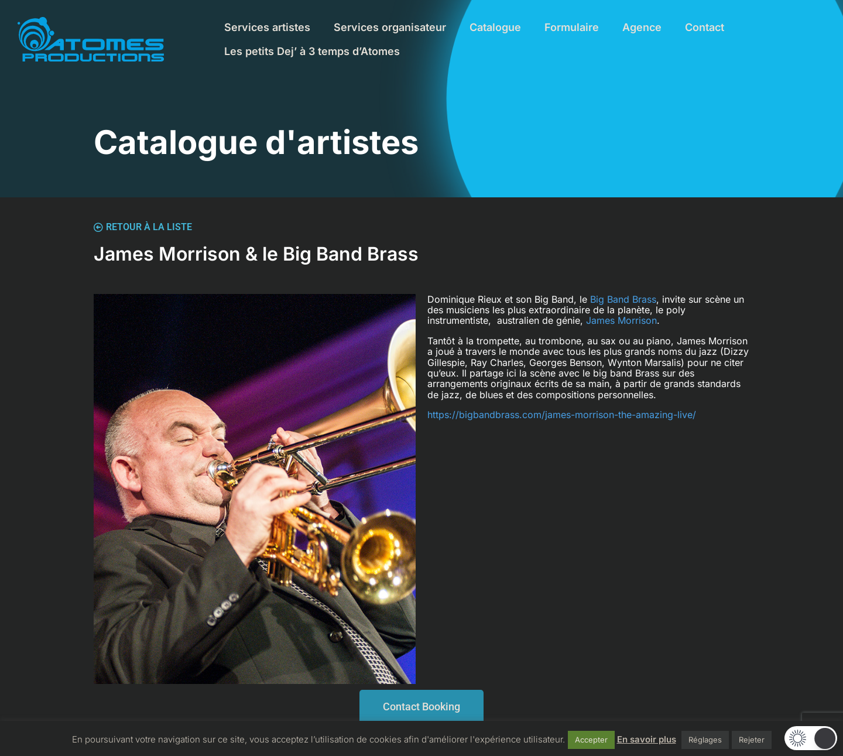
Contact (704, 27)
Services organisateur (390, 27)
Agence (642, 27)
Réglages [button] (705, 739)
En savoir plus (646, 739)
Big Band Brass (623, 299)
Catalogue (495, 27)
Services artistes (267, 27)
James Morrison (621, 320)
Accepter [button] (591, 739)
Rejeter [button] (752, 739)
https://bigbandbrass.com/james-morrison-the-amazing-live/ (561, 414)
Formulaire (571, 27)
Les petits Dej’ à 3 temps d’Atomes (312, 51)
